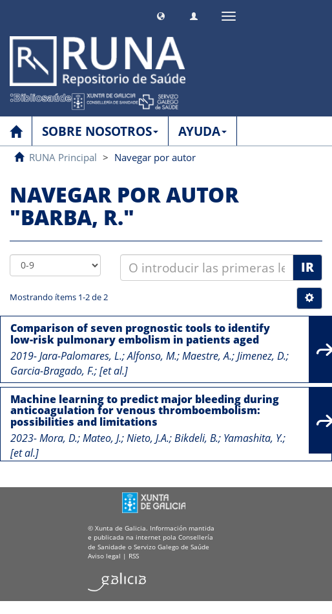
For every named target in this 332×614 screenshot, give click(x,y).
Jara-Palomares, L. (80, 356)
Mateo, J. (102, 438)
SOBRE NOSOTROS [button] (100, 131)
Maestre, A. (207, 356)
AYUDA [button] (202, 131)
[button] (161, 14)
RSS (134, 555)
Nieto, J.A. (148, 438)
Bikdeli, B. (196, 438)
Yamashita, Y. (253, 438)
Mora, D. (58, 438)
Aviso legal (104, 555)
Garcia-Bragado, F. (52, 371)
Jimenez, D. (261, 356)
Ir (307, 267)
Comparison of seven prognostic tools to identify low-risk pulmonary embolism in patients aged (140, 334)
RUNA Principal (63, 157)
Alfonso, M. (152, 356)
